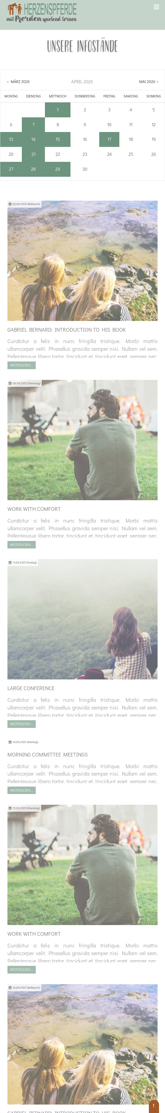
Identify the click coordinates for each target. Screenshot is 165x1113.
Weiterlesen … (21, 365)
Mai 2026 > (148, 81)
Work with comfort (34, 508)
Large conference (31, 688)
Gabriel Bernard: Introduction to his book (66, 329)
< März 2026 (18, 81)
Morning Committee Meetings (47, 754)
